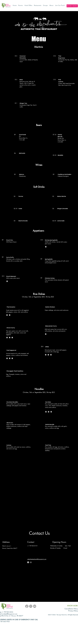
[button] (37, 5)
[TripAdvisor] (34, 606)
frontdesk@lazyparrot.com (9, 614)
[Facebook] (28, 562)
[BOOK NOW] (72, 5)
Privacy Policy (73, 611)
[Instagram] (31, 562)
